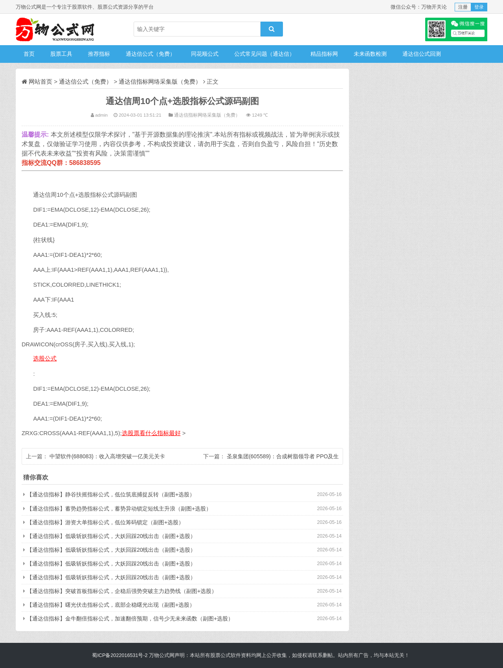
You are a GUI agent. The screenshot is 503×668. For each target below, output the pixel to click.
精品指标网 (324, 54)
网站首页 (40, 81)
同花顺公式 (204, 54)
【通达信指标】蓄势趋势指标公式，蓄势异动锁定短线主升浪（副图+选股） (119, 508)
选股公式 (45, 358)
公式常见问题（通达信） (264, 54)
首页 (29, 54)
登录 (479, 7)
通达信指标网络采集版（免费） (160, 81)
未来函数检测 (370, 54)
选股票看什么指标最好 (151, 433)
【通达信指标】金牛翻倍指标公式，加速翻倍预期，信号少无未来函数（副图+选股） (130, 618)
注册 (463, 7)
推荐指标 (99, 54)
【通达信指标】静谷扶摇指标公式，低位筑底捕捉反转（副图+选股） (111, 494)
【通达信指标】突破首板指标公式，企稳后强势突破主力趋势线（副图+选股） (122, 591)
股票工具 (61, 54)
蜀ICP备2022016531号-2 (119, 655)
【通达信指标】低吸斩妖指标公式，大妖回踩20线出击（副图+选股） (111, 536)
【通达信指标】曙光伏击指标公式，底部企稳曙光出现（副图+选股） (111, 605)
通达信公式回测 (421, 54)
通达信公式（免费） (150, 54)
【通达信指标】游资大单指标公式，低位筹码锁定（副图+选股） (105, 522)
